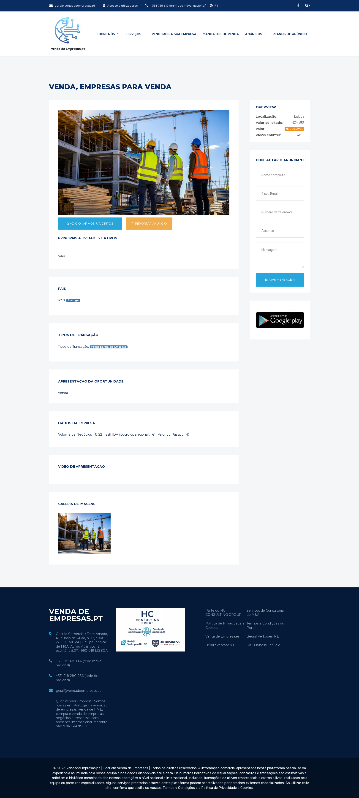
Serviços (135, 34)
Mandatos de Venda (221, 34)
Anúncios (255, 34)
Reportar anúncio (149, 223)
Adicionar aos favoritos (90, 223)
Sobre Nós (107, 34)
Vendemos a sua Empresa (174, 34)
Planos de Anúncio (290, 34)
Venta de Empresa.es (222, 636)
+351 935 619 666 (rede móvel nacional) (177, 5)
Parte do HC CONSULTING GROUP (223, 612)
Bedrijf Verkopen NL (263, 636)
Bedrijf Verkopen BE (221, 645)
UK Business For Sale (263, 645)
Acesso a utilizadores (120, 5)
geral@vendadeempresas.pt (72, 5)
